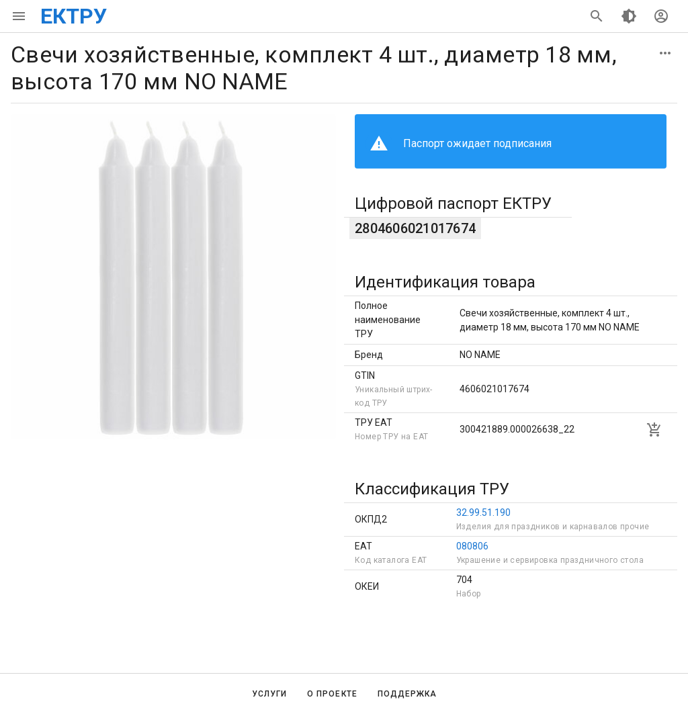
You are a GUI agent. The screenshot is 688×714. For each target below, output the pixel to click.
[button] (665, 53)
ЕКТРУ (73, 16)
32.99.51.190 (483, 512)
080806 (472, 546)
